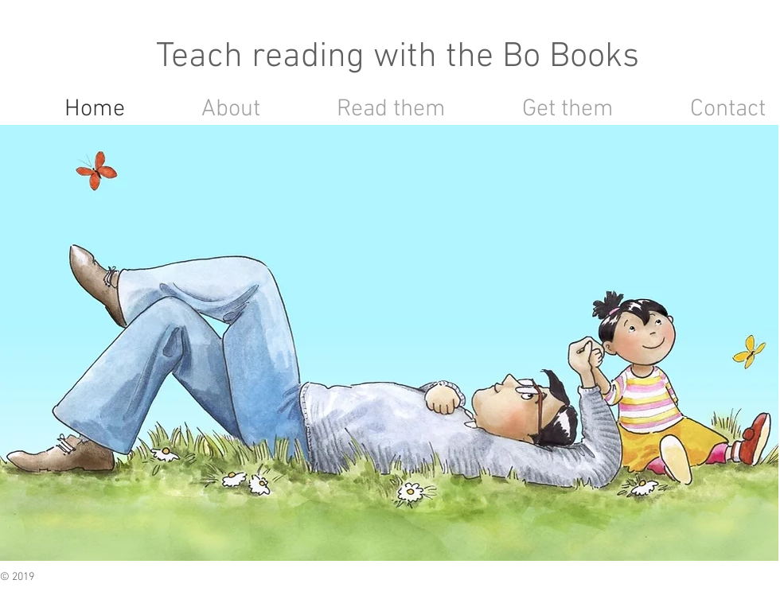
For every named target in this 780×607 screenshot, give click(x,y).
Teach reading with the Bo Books (397, 57)
